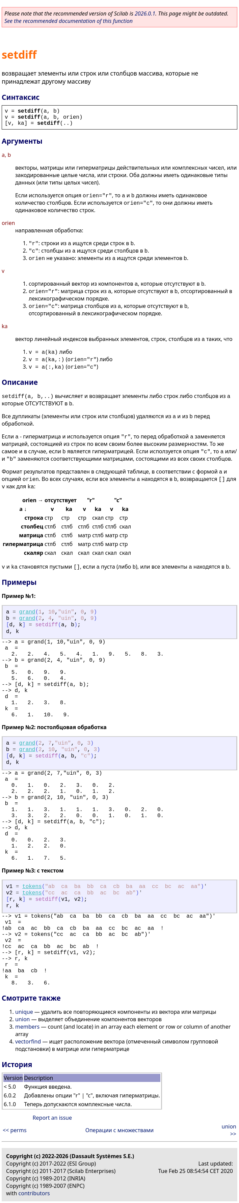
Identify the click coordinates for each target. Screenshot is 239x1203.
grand (27, 612)
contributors (34, 1193)
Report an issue (52, 1117)
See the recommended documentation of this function (68, 21)
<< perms (15, 1130)
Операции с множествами (119, 1130)
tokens (32, 887)
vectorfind (28, 1041)
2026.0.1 (145, 13)
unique (24, 1011)
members (27, 1026)
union (22, 1019)
